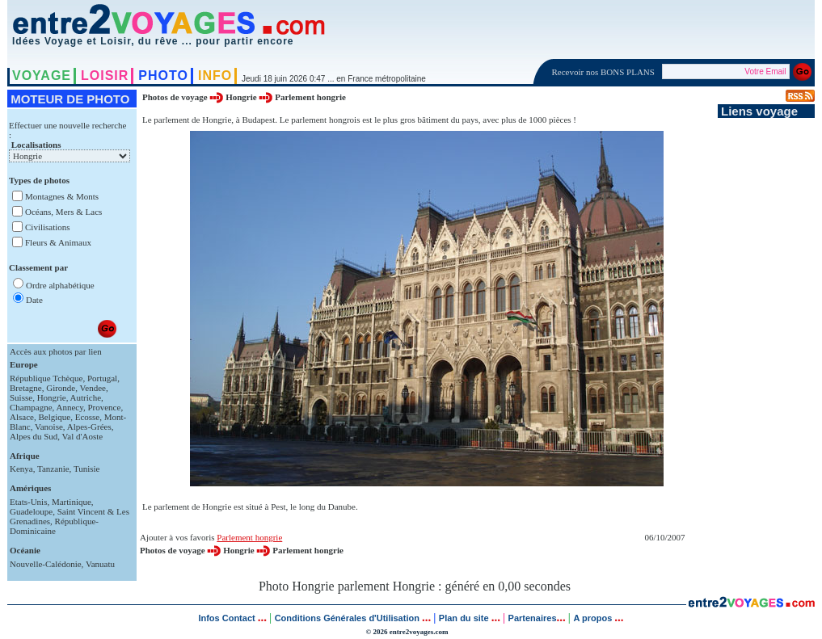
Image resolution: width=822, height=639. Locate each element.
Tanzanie (53, 468)
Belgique (54, 417)
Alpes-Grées (89, 426)
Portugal (102, 378)
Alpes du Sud (33, 436)
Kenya (21, 468)
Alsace (22, 417)
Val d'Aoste (82, 436)
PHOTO (163, 75)
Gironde (60, 388)
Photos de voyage (175, 97)
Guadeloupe (31, 511)
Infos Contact (227, 618)
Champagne (31, 407)
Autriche (85, 397)
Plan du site (464, 618)
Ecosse (87, 417)
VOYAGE (41, 75)
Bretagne (26, 388)
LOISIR (105, 75)
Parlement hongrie (310, 97)
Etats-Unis (28, 502)
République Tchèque (46, 378)
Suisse (21, 397)
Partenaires (532, 618)
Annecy (69, 407)
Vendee (93, 388)
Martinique (71, 502)
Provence (103, 407)
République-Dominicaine (54, 526)
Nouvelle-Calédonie (46, 564)
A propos (593, 618)
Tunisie (87, 468)
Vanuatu (100, 564)
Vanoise (49, 426)
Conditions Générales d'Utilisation (347, 618)
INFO (215, 75)
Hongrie (51, 397)
